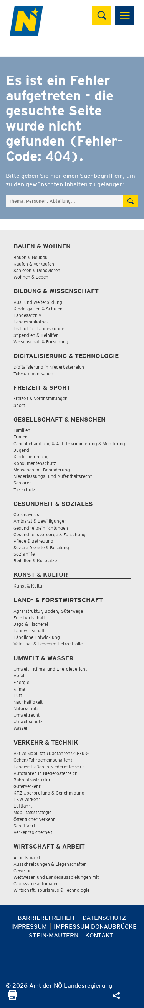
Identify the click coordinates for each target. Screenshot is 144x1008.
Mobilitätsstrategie (32, 812)
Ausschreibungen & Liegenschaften (50, 864)
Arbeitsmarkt (26, 857)
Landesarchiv (27, 315)
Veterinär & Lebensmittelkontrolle (48, 644)
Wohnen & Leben (30, 277)
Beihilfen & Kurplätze (35, 560)
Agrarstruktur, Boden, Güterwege (48, 611)
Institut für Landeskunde (38, 329)
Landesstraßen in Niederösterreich (49, 767)
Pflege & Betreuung (33, 541)
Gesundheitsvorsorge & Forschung (49, 534)
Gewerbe (22, 870)
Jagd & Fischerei (30, 624)
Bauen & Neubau (30, 257)
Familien (21, 430)
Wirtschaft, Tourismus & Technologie (51, 890)
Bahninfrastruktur (32, 780)
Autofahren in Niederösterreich (45, 773)
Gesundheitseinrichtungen (40, 528)
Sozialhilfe (24, 554)
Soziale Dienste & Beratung (41, 547)
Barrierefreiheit (47, 917)
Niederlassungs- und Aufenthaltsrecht (52, 476)
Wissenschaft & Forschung (40, 342)
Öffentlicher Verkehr (34, 819)
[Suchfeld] (64, 201)
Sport (19, 405)
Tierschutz (24, 490)
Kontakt (99, 935)
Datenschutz (104, 917)
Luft (17, 695)
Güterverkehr (27, 786)
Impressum (29, 926)
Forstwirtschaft (29, 618)
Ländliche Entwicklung (36, 637)
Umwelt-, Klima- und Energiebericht (50, 669)
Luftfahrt (22, 806)
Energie (21, 682)
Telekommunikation (33, 373)
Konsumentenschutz (34, 463)
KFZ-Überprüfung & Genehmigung (48, 793)
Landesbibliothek (31, 322)
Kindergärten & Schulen (38, 309)
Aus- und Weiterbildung (37, 302)
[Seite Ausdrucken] (12, 997)
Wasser (20, 728)
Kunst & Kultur (28, 586)
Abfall (19, 675)
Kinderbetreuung (31, 457)
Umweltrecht (26, 715)
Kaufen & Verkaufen (33, 264)
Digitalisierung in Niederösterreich (48, 367)
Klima (19, 689)
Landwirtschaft (29, 631)
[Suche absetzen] (130, 201)
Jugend (21, 450)
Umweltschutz (28, 721)
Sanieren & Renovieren (36, 270)
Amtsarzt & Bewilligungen (40, 521)
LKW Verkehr (26, 799)
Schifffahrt (24, 826)
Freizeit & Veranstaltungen (40, 398)
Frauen (20, 437)
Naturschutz (26, 708)
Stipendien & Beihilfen (36, 335)
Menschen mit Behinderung (41, 470)
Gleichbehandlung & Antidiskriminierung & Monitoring (69, 444)
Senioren (22, 483)
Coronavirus (26, 514)
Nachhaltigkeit (28, 702)
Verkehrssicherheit (32, 832)
